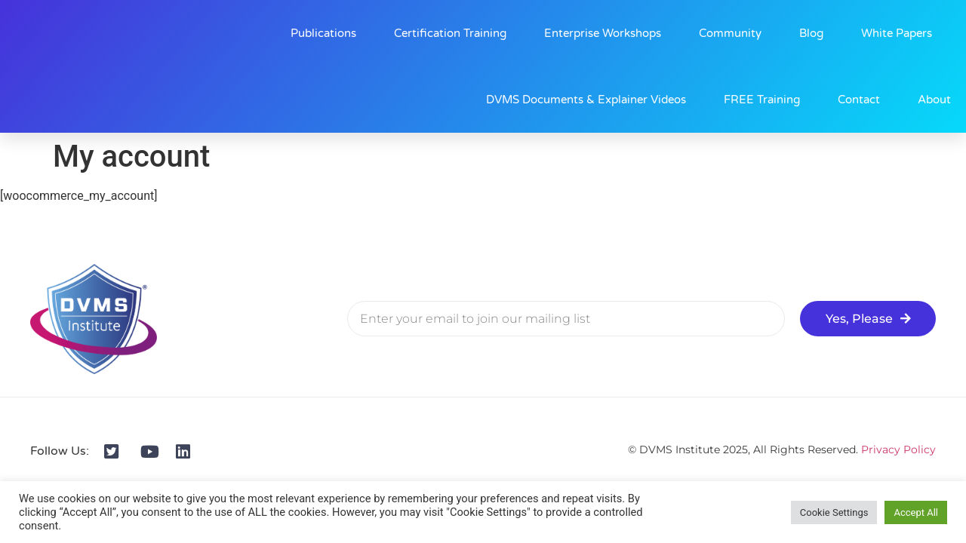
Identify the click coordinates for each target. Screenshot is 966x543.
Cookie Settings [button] (834, 512)
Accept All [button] (916, 512)
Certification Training (450, 33)
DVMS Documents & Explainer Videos (586, 99)
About (934, 99)
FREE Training (762, 99)
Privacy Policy (898, 449)
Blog (811, 33)
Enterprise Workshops (602, 33)
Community (730, 33)
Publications (323, 33)
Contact (859, 99)
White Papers (896, 33)
